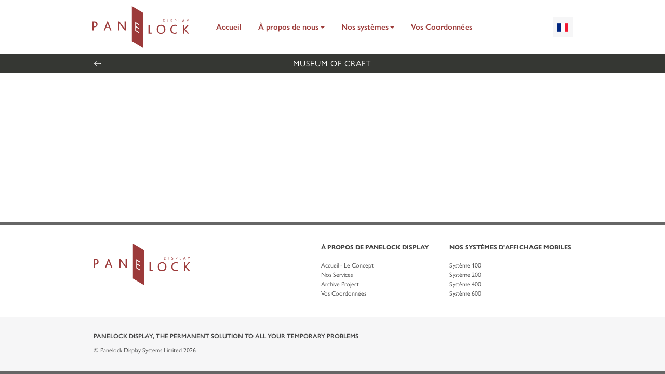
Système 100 (465, 265)
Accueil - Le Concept (347, 265)
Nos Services (337, 274)
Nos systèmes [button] (365, 27)
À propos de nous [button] (288, 27)
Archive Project (340, 284)
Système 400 (465, 284)
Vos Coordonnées (441, 27)
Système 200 (465, 274)
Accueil (229, 27)
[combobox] (563, 27)
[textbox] (562, 27)
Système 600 (465, 293)
